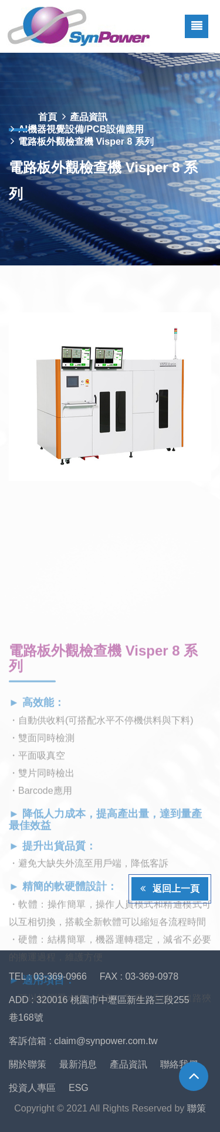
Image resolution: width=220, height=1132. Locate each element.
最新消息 (78, 1064)
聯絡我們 (179, 1064)
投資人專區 (32, 1088)
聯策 (196, 1108)
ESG (79, 1088)
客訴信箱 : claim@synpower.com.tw (83, 1041)
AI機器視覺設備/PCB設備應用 (81, 129)
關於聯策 (27, 1064)
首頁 (47, 117)
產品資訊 (88, 117)
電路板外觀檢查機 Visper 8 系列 (86, 141)
